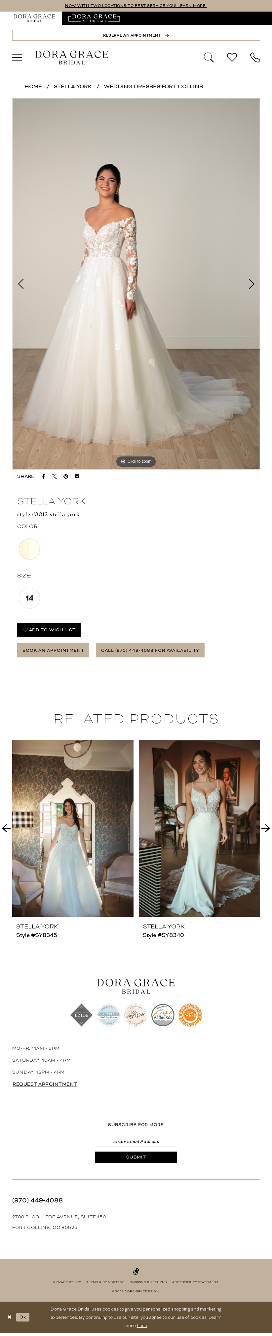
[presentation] (73, 830)
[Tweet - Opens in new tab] (54, 476)
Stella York (73, 86)
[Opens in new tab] (94, 18)
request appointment (46, 1086)
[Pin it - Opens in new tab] (65, 476)
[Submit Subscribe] (136, 1159)
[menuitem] (34, 18)
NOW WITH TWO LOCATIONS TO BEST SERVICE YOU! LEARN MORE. (136, 5)
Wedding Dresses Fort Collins (153, 86)
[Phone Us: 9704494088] (255, 57)
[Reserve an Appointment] (136, 35)
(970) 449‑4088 (37, 1203)
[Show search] (209, 57)
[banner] (71, 58)
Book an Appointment (54, 651)
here (142, 1328)
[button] (17, 57)
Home (33, 86)
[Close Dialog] (10, 1320)
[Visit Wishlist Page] (232, 57)
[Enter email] (136, 1143)
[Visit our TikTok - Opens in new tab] (136, 1273)
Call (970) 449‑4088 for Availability (154, 651)
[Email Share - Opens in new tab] (77, 476)
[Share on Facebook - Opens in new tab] (43, 476)
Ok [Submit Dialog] (23, 1319)
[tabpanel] (136, 284)
